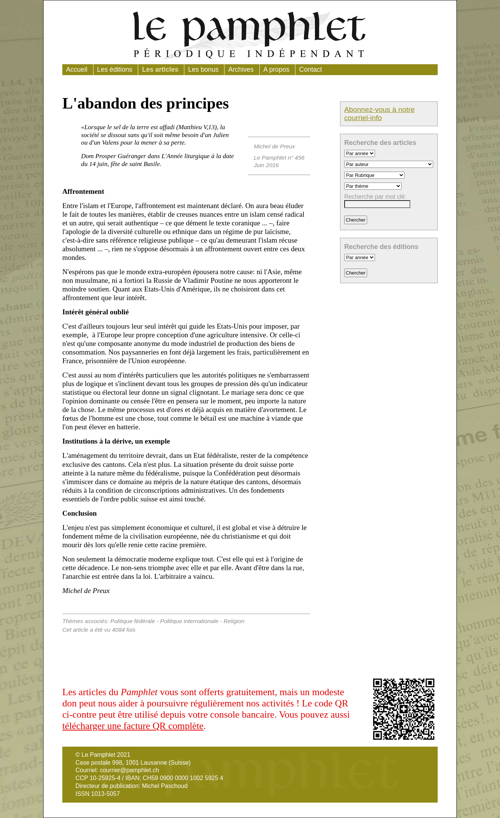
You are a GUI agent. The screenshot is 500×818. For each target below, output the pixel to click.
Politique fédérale (132, 621)
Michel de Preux (274, 146)
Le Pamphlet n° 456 (279, 157)
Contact (310, 69)
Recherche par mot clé (374, 196)
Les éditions (115, 69)
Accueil (76, 69)
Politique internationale (189, 621)
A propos (276, 69)
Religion (233, 621)
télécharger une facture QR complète (132, 725)
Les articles (160, 69)
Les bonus (203, 69)
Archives (240, 69)
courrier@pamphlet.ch (129, 770)
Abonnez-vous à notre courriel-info (379, 114)
